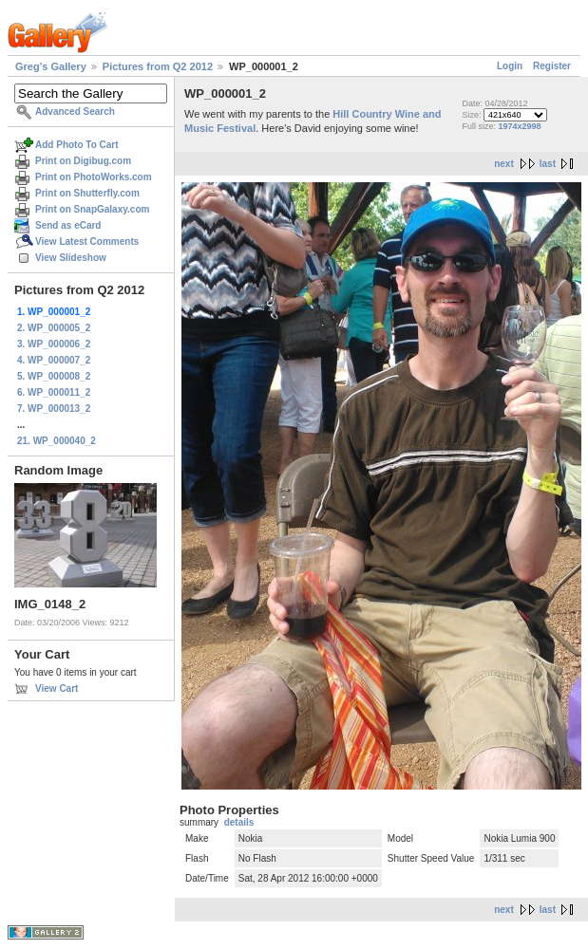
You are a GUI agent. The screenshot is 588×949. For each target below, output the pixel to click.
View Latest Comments (87, 241)
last (548, 163)
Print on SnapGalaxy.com (92, 209)
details (239, 822)
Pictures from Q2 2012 (158, 66)
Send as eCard (68, 225)
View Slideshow (70, 257)
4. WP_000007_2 (53, 360)
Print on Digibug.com (83, 161)
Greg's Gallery (50, 66)
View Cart (56, 688)
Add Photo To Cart (77, 145)
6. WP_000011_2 (53, 392)
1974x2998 (520, 126)
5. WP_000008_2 (53, 376)
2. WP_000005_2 (53, 328)
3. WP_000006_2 (53, 344)
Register (552, 66)
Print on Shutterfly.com (87, 193)
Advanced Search (75, 111)
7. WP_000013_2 (53, 408)
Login (509, 66)
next (504, 163)
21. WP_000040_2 (56, 441)
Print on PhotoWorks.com (93, 177)
